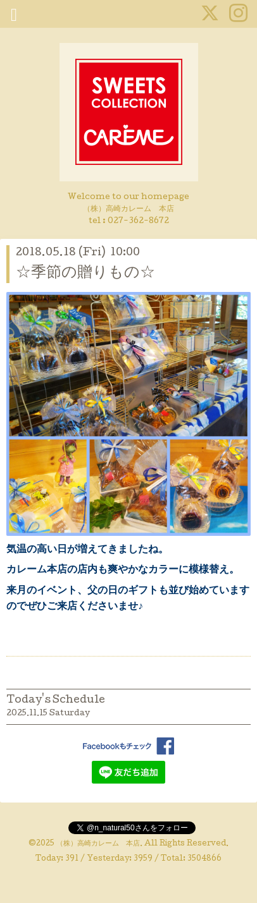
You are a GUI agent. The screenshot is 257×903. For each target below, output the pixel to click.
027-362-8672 (138, 221)
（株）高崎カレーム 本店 (98, 844)
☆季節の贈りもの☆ (85, 273)
